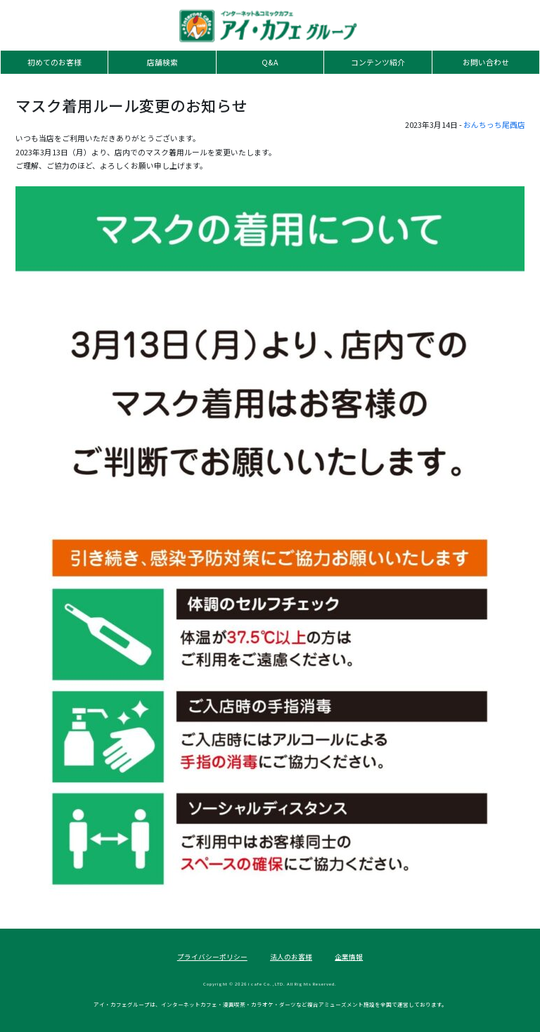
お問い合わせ (486, 62)
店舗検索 (162, 62)
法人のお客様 (291, 957)
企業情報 (349, 957)
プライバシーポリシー (212, 957)
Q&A (270, 62)
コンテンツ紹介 (378, 62)
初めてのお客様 (54, 62)
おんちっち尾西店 (494, 125)
